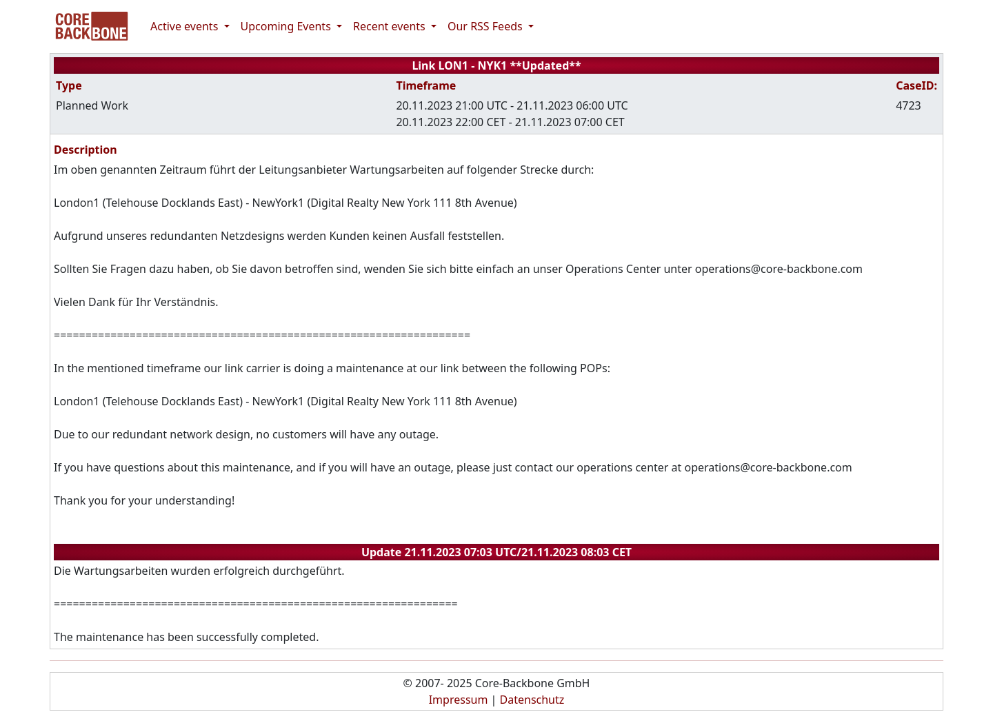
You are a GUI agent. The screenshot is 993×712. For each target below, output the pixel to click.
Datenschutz (532, 699)
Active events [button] (185, 26)
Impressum (458, 699)
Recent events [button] (390, 26)
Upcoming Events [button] (287, 26)
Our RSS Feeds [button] (486, 26)
